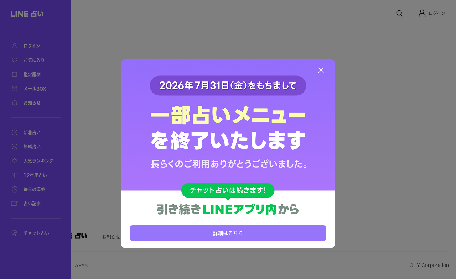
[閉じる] (321, 70)
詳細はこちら (228, 233)
